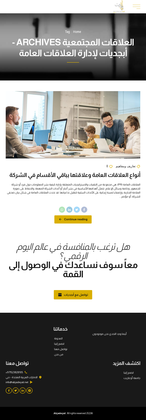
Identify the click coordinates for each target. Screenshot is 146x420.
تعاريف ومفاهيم (126, 166)
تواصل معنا (60, 349)
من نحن (58, 354)
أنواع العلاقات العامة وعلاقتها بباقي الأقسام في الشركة (74, 175)
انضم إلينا (59, 343)
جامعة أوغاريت (132, 377)
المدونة (58, 338)
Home (77, 32)
